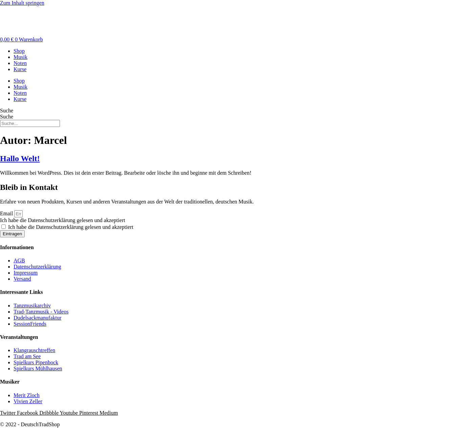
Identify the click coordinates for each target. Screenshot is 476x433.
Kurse (20, 69)
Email (7, 213)
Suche (6, 110)
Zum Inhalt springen (22, 3)
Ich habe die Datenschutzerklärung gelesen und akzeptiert (62, 220)
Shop (19, 51)
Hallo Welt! (20, 158)
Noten (20, 63)
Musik (20, 57)
